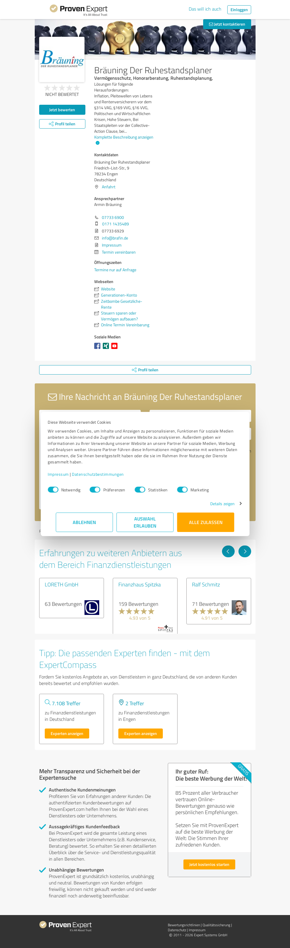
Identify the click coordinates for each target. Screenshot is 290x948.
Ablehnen (84, 522)
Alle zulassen (206, 522)
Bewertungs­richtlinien (184, 924)
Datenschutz (177, 929)
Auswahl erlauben (145, 522)
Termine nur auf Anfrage (115, 269)
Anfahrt (108, 186)
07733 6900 (113, 217)
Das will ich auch (205, 9)
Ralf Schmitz (206, 584)
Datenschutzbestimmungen (106, 474)
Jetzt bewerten (62, 109)
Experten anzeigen (67, 733)
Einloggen (239, 9)
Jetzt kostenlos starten (209, 864)
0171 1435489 (115, 224)
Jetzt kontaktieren (227, 24)
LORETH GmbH (61, 584)
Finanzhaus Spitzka (139, 584)
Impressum (66, 474)
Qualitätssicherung (216, 924)
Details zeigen (214, 503)
